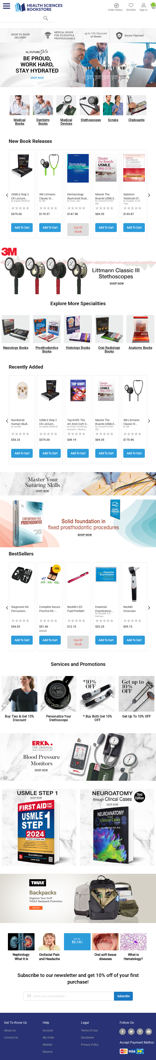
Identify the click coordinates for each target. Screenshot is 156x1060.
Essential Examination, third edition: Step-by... (103, 605)
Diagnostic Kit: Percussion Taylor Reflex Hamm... (20, 605)
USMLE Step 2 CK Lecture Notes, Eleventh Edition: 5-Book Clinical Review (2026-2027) (49, 420)
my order (48, 1032)
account (48, 1025)
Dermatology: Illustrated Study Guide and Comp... (77, 196)
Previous (7, 193)
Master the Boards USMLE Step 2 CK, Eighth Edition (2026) (106, 420)
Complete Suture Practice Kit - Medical (49, 605)
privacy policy (90, 1039)
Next (149, 193)
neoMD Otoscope (129, 605)
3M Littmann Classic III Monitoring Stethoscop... (47, 196)
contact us (11, 1032)
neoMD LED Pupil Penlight (75, 605)
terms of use (89, 1025)
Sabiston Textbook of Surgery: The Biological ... (131, 196)
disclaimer (87, 1032)
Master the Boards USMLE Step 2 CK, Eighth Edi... (106, 196)
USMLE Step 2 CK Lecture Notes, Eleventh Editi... (21, 196)
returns (48, 1046)
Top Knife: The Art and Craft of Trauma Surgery (77, 420)
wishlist (47, 1039)
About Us (10, 1025)
